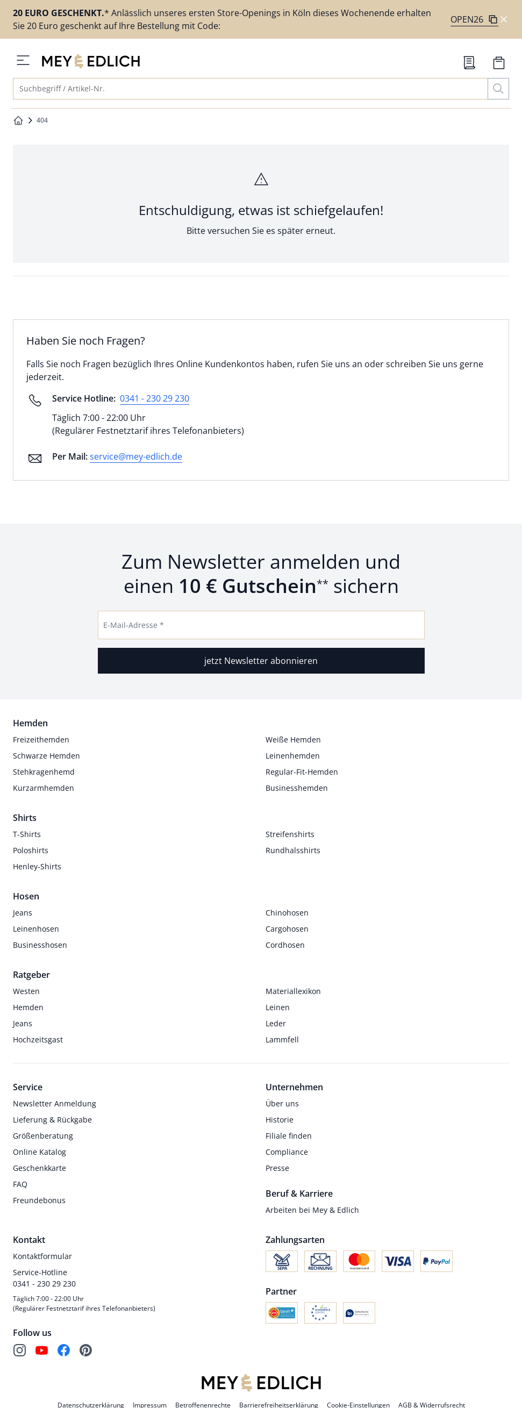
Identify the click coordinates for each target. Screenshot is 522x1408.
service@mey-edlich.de (136, 456)
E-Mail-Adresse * (133, 625)
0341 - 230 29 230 (154, 398)
